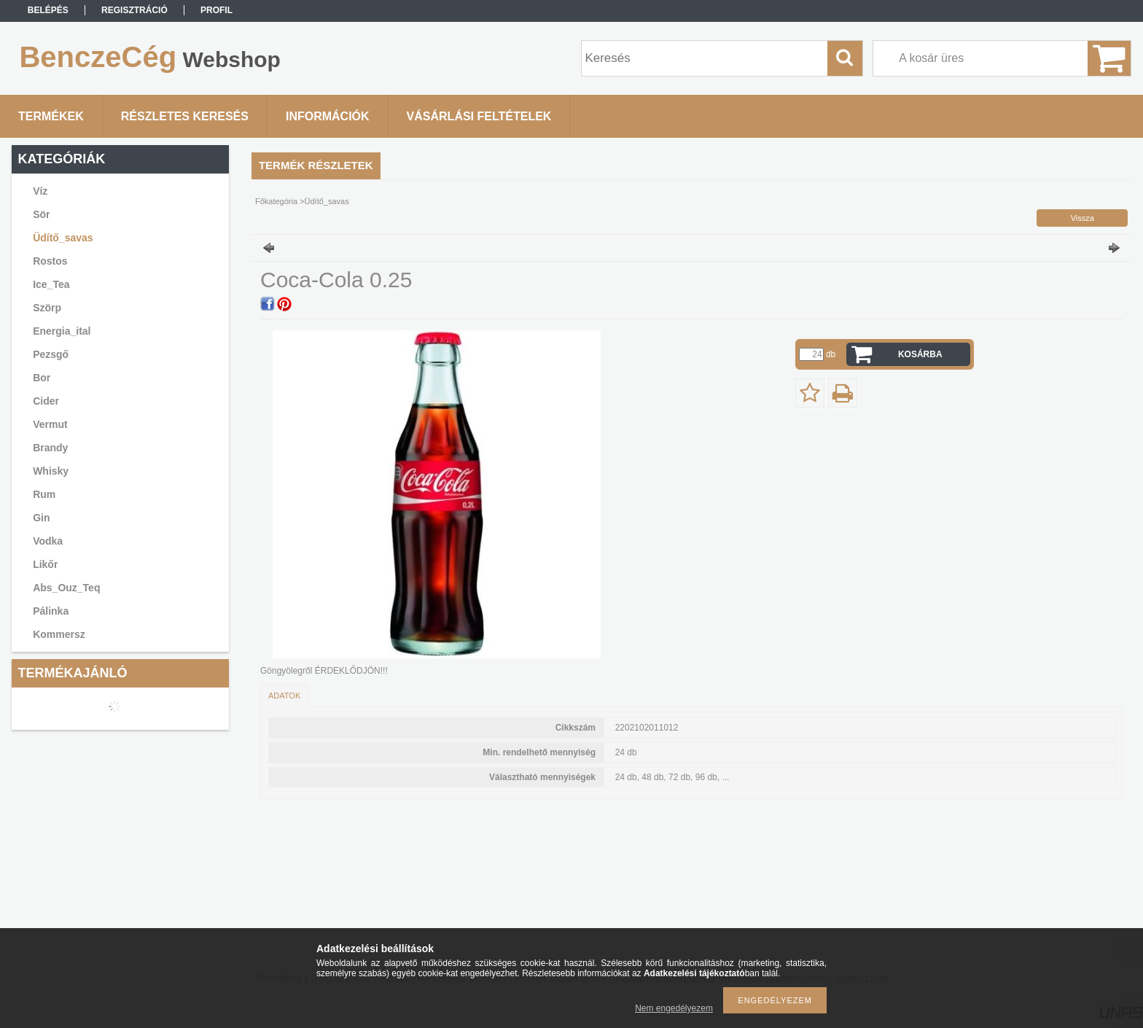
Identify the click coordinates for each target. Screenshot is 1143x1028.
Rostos (50, 261)
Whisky (51, 471)
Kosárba (920, 354)
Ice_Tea (51, 284)
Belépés (48, 10)
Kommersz (59, 634)
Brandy (50, 447)
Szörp (47, 308)
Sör (41, 214)
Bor (41, 377)
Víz (40, 191)
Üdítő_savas (63, 238)
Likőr (45, 564)
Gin (41, 517)
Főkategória (276, 201)
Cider (46, 401)
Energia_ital (61, 331)
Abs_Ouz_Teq (66, 587)
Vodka (48, 541)
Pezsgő (51, 354)
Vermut (50, 424)
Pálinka (51, 611)
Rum (44, 494)
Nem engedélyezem (674, 1008)
